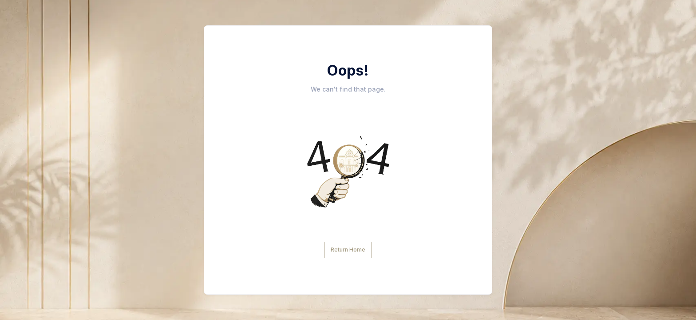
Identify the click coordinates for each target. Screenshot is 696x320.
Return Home (348, 249)
